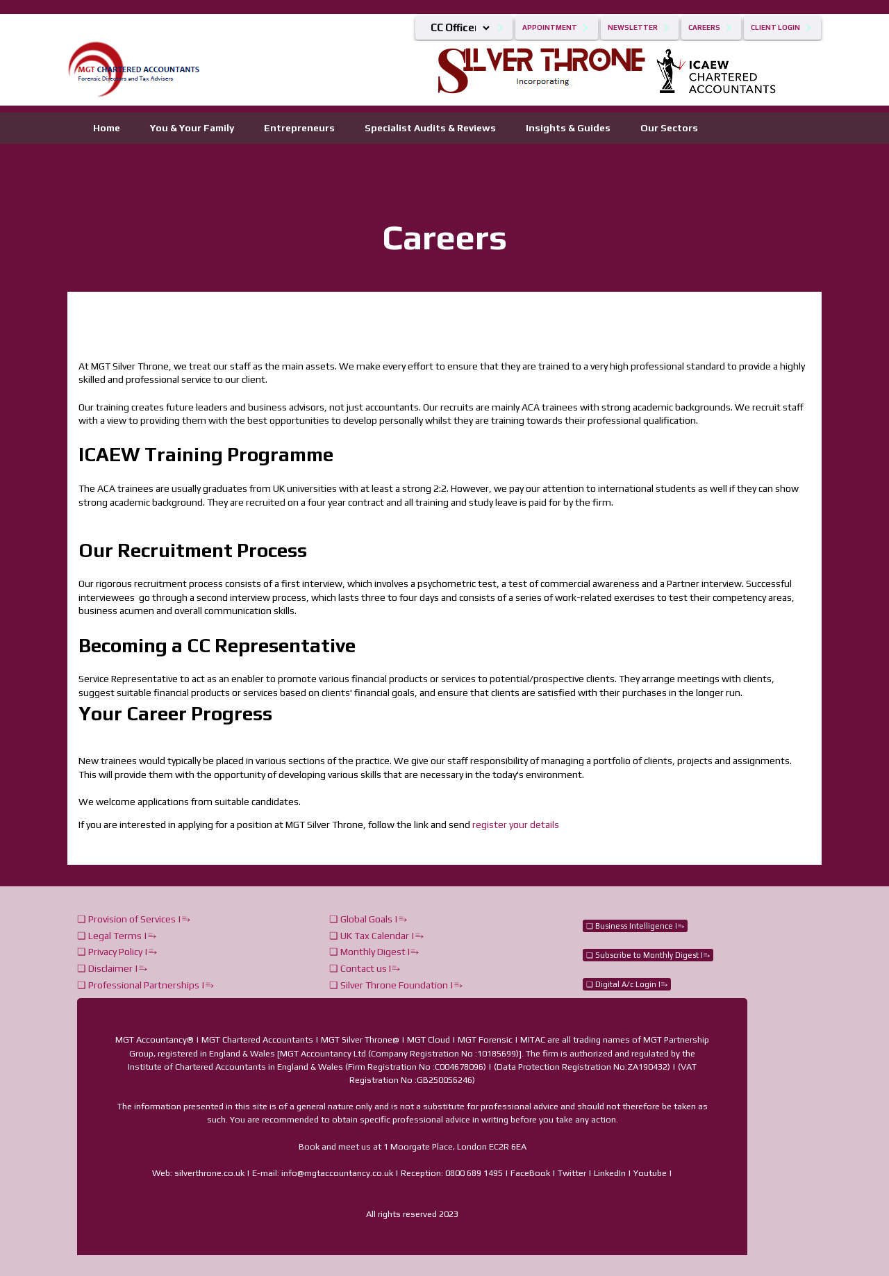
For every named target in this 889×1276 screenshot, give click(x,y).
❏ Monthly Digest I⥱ (374, 951)
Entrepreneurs (299, 127)
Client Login (775, 27)
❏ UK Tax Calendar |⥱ (376, 935)
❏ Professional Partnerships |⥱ (145, 985)
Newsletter (633, 27)
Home (106, 127)
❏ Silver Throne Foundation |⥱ (396, 985)
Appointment (549, 27)
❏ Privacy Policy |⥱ (117, 951)
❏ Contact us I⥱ (364, 968)
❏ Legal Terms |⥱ (116, 935)
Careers (704, 27)
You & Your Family (192, 127)
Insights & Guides (568, 127)
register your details (515, 824)
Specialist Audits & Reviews (430, 127)
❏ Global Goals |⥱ (368, 919)
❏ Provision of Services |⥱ (133, 919)
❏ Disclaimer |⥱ (112, 968)
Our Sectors (669, 127)
